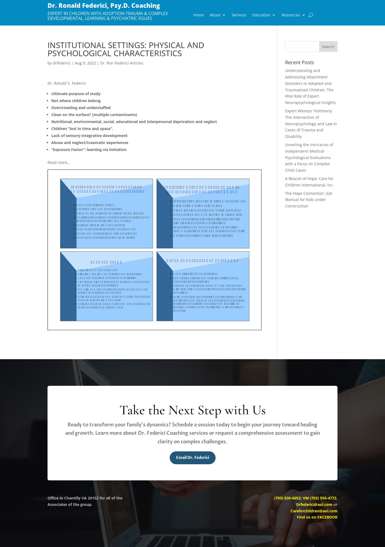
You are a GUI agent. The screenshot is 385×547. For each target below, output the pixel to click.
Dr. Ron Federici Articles (121, 63)
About (215, 15)
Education (261, 15)
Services (239, 15)
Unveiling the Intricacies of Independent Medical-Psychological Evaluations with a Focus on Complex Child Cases (309, 157)
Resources (291, 15)
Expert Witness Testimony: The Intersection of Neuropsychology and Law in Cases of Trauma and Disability (311, 123)
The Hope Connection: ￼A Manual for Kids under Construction (308, 200)
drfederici (62, 63)
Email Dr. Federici (192, 457)
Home (198, 15)
